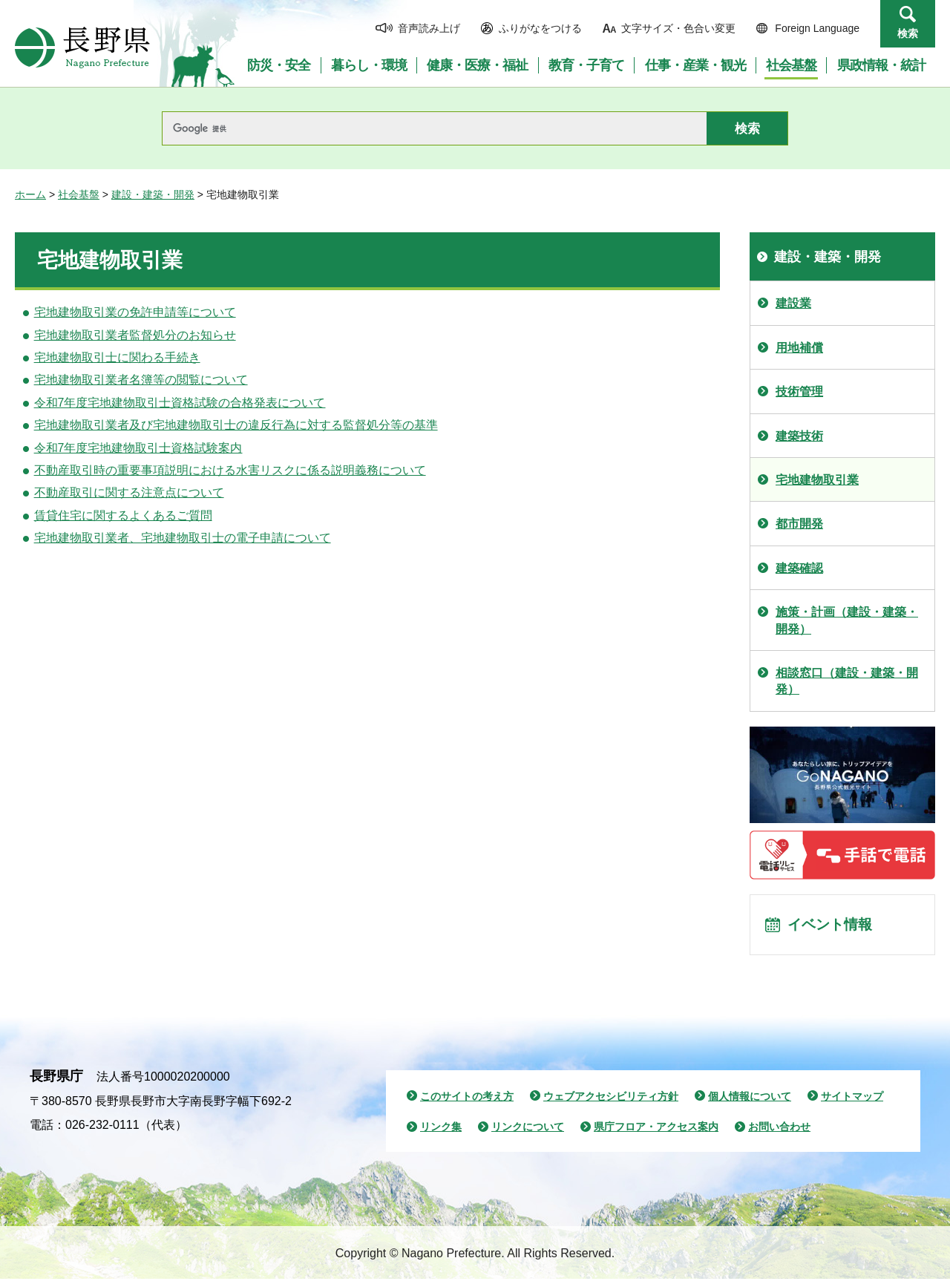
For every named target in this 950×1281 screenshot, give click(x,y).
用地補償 (799, 347)
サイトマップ (852, 1098)
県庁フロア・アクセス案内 (656, 1129)
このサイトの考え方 (467, 1098)
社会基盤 (78, 194)
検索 (907, 33)
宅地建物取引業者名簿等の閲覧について (141, 379)
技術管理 (799, 391)
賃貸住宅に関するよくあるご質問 (123, 515)
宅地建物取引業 (817, 480)
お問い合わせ (779, 1129)
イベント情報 (832, 925)
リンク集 (441, 1129)
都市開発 (799, 523)
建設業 (793, 303)
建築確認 (799, 568)
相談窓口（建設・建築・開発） (847, 680)
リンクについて (527, 1129)
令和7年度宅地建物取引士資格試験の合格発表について (180, 402)
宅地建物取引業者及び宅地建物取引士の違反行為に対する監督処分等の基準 (236, 425)
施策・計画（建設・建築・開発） (847, 620)
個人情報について (749, 1098)
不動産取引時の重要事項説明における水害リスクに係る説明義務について (230, 470)
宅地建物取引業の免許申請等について (135, 312)
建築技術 (799, 436)
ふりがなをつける (540, 28)
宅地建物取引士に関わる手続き (117, 357)
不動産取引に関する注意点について (129, 492)
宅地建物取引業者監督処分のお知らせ (135, 335)
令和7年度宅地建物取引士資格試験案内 (138, 448)
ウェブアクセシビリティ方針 (610, 1098)
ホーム (30, 194)
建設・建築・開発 (152, 194)
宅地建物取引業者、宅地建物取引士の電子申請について (182, 537)
